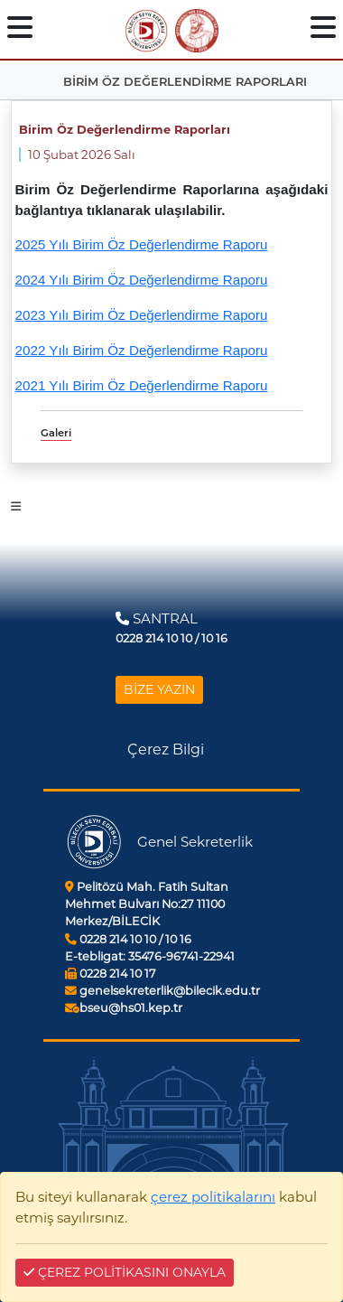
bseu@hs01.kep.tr (123, 1008)
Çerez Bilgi (165, 749)
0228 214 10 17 (110, 973)
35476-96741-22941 (150, 956)
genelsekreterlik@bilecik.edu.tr (162, 991)
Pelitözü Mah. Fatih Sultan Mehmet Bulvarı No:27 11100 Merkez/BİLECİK (146, 904)
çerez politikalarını (213, 1196)
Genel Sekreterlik (195, 841)
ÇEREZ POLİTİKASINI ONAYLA (124, 1272)
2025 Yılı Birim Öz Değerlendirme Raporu (141, 244)
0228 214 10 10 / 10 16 (128, 939)
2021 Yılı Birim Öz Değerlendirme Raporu (141, 385)
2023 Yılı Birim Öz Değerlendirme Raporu (141, 315)
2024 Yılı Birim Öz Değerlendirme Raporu (141, 279)
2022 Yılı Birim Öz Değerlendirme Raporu (141, 350)
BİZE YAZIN (159, 689)
